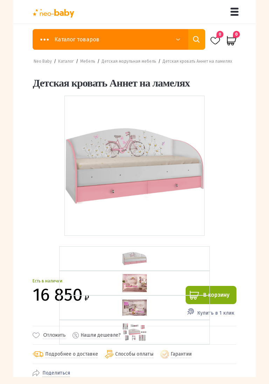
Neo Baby (43, 61)
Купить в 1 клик (215, 313)
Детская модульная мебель (129, 61)
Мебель (87, 61)
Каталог (66, 61)
